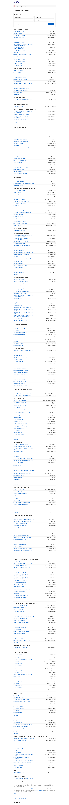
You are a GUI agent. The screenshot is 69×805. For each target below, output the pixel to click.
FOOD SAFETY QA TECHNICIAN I (19, 627)
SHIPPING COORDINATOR (18, 571)
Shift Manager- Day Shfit (18, 533)
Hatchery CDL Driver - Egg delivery (20, 139)
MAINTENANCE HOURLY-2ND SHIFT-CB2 (21, 254)
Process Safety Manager (18, 185)
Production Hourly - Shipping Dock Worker (22, 283)
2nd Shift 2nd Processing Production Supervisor (23, 75)
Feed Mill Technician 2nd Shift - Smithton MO (22, 411)
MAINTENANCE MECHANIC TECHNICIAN (21, 269)
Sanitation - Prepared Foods (19, 334)
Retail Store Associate (17, 663)
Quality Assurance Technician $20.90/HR (21, 636)
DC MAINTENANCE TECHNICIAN (20, 580)
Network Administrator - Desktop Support (22, 393)
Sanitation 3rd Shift (17, 326)
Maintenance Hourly (17, 260)
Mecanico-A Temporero (18, 421)
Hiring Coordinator (17, 366)
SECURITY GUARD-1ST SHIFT (19, 74)
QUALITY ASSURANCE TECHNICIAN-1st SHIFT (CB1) (23, 616)
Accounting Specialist (17, 33)
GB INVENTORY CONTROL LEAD (20, 79)
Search (51, 24)
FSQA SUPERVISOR (17, 614)
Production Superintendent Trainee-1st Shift (22, 550)
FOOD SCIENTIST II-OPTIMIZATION (20, 647)
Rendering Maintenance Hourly (19, 243)
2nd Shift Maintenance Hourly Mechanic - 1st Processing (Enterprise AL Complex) (22, 236)
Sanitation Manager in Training (19, 695)
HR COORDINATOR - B (18, 70)
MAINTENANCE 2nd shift (18, 453)
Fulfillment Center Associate (19, 230)
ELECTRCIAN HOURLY (17, 261)
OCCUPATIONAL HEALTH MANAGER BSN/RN (22, 219)
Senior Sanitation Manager (18, 697)
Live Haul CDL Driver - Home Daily (20, 173)
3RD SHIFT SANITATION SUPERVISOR (21, 201)
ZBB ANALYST (16, 94)
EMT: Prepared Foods (17, 511)
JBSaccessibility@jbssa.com (31, 788)
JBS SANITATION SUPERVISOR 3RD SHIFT (21, 699)
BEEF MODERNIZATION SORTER (20, 605)
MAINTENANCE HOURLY (18, 250)
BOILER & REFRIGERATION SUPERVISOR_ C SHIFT (23, 458)
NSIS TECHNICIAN (17, 629)
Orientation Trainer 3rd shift (19, 379)
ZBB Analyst (15, 52)
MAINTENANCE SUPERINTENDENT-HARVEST (22, 473)
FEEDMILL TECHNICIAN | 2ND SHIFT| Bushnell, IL (23, 288)
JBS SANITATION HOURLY (18, 704)
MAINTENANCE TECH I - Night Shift (20, 241)
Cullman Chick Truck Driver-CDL (19, 160)
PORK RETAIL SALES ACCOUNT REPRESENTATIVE (23, 674)
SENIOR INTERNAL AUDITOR (19, 59)
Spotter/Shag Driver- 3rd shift (19, 137)
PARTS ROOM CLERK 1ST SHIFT (19, 77)
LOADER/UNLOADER (17, 85)
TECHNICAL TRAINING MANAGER (20, 365)
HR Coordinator (16, 377)
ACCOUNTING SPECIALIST (18, 42)
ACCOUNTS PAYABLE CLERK (19, 50)
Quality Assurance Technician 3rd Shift (21, 631)
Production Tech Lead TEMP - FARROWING (22, 307)
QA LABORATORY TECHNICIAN (19, 607)
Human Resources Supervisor (19, 368)
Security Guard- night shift (18, 218)
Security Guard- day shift (18, 216)
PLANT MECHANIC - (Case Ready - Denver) (22, 258)
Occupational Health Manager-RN (20, 495)
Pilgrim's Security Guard (18, 512)
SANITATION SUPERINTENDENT (20, 565)
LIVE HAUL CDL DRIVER (18, 143)
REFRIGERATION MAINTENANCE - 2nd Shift (22, 249)
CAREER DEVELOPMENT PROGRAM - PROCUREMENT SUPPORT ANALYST (20, 744)
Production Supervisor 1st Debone (20, 517)
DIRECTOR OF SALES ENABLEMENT (20, 124)
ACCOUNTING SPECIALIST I (19, 35)
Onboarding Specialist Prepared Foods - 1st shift (23, 376)
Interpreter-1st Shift (17, 359)
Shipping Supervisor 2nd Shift (19, 539)
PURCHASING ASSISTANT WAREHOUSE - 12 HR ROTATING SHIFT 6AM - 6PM (23, 45)
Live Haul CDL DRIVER (17, 162)
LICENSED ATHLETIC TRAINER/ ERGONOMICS (22, 212)
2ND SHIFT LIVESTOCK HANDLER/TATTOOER (22, 101)
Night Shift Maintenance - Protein (20, 265)
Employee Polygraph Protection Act (18, 793)
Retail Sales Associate (17, 654)
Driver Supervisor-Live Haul (19, 428)
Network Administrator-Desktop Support (21, 391)
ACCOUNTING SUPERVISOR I (19, 61)
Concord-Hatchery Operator (19, 289)
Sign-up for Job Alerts (28, 778)
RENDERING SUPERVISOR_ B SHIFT (20, 523)
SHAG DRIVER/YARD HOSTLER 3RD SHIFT (21, 589)
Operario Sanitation (17, 338)
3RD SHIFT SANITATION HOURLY (20, 197)
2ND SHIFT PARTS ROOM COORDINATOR (21, 567)
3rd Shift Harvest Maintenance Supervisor (21, 468)
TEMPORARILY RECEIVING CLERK (20, 747)
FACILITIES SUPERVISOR (18, 106)
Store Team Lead (16, 656)
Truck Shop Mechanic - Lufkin (19, 481)
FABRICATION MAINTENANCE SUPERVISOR (22, 446)
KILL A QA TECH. (16, 613)
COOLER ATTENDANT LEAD (19, 92)
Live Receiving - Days (17, 298)
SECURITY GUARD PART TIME (19, 131)
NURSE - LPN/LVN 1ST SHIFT (19, 489)
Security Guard (16, 196)
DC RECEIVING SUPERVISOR (19, 588)
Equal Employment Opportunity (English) (19, 796)
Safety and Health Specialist (19, 208)
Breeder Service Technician (18, 434)
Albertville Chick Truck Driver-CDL (20, 158)
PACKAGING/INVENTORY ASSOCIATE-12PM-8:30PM (23, 83)
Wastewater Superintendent (19, 190)
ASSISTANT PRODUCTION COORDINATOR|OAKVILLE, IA (19, 48)
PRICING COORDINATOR (18, 63)
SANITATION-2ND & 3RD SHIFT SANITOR (21, 595)
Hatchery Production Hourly (19, 409)
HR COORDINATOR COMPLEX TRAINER (21, 88)
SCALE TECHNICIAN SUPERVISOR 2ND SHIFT (22, 395)
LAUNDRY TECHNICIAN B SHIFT (19, 742)
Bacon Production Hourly (18, 279)
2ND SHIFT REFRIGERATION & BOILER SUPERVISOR (23, 460)
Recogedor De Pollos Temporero (20, 423)
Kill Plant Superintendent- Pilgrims (20, 525)
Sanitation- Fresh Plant (18, 343)
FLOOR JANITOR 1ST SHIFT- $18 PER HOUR (22, 302)
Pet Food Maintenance (18, 483)
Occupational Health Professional (20, 493)
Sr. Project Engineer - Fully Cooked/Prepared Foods (23, 183)
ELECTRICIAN (16, 256)
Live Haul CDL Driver (17, 164)
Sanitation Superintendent (18, 703)
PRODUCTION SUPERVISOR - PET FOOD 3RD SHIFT (23, 519)
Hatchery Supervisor (17, 432)
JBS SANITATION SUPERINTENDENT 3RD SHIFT (23, 724)
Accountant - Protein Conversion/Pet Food (22, 54)
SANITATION (16, 330)
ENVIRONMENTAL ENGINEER (19, 199)
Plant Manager (16, 527)
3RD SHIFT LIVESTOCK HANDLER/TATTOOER (22, 99)
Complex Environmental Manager (20, 210)
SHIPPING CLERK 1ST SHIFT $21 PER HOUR (22, 762)
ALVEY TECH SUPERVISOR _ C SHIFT (20, 444)
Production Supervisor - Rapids (19, 597)
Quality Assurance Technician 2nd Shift (21, 622)
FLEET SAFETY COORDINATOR (19, 207)
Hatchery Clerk (16, 436)
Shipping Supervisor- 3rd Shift (19, 582)
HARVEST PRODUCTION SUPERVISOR (21, 569)
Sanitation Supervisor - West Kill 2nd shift (21, 701)
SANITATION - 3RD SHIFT (18, 708)
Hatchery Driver (16, 145)
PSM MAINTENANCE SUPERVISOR (20, 467)
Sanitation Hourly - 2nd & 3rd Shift (20, 332)
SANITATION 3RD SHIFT (18, 706)
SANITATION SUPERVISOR (18, 717)
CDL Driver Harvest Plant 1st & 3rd (20, 166)
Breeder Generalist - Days (18, 156)
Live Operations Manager (18, 425)
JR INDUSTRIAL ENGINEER (18, 181)
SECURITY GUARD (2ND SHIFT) (19, 87)
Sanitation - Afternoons (18, 345)
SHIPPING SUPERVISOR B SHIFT (19, 544)
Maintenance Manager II (18, 451)
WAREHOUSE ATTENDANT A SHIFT (20, 300)
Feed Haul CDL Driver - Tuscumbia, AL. (21, 154)
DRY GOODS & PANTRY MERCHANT (20, 764)
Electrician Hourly (17, 479)
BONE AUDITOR (16, 599)
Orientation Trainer (17, 363)
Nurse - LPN (15, 506)
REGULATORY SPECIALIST (18, 649)
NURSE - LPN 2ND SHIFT (18, 491)
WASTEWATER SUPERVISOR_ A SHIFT (21, 462)
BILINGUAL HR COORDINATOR (19, 354)
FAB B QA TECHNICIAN (18, 609)
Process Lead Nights (17, 305)
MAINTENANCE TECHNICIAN (19, 271)
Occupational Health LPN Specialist (20, 504)
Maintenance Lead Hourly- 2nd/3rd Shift (21, 245)
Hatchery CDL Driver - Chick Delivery (20, 141)
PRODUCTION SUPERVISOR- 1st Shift (21, 535)
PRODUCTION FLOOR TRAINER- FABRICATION (22, 563)
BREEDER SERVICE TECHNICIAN (19, 405)
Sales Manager (16, 683)
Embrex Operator (17, 417)
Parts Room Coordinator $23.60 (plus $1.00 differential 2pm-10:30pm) (22, 239)
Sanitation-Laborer (17, 81)
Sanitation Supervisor (17, 712)
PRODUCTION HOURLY (18, 318)
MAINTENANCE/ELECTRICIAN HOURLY (21, 247)
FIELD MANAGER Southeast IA (19, 402)
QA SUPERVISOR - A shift (18, 625)
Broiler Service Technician (18, 543)
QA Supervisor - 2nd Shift (18, 611)
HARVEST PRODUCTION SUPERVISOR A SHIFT (22, 521)
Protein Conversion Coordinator (20, 584)
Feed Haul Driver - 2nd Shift (19, 171)
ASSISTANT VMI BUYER (18, 129)
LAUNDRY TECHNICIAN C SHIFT (19, 740)
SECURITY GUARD (17, 72)
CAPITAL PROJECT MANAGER (19, 180)
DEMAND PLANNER (17, 750)
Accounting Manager (17, 56)
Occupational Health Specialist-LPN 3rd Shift (22, 497)
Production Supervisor (18, 593)
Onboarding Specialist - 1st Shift (19, 381)
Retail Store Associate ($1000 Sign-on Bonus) (22, 659)
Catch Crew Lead (16, 407)
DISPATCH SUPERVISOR (18, 419)
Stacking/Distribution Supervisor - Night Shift (22, 548)
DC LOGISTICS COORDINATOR (19, 546)
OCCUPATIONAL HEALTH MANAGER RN (21, 502)
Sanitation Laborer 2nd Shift (19, 336)
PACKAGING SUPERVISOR (18, 541)
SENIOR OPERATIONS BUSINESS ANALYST (22, 114)
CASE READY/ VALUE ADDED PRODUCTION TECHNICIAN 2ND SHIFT (22, 575)
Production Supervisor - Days (19, 591)
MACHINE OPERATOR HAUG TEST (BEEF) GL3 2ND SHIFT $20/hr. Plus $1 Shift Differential (23, 316)
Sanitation (15, 341)
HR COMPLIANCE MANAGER (19, 383)
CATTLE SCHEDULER (17, 767)
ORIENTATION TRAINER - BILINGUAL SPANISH (23, 350)
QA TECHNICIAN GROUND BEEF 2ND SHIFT (22, 640)
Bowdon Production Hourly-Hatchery (20, 281)
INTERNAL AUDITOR (17, 65)
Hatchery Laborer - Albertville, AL (20, 426)
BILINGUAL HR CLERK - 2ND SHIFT (20, 357)
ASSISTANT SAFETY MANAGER (19, 221)
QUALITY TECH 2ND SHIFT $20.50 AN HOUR (22, 624)
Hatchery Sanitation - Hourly (19, 328)
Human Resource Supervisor (19, 374)
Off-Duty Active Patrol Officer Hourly (20, 223)
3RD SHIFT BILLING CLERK (18, 31)
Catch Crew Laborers (17, 437)
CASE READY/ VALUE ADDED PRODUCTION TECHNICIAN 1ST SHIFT (22, 578)
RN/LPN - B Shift (16, 500)
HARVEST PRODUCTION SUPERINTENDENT (22, 537)
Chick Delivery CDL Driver (18, 169)
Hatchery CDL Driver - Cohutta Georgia (21, 147)
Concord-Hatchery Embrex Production (21, 291)
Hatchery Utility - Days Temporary (20, 293)
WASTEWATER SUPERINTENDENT (20, 532)
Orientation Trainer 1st (18, 352)
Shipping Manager (17, 552)
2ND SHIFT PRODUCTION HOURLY (20, 320)
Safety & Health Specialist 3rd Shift (20, 498)
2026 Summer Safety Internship (19, 203)
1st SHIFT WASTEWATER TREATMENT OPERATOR (23, 738)
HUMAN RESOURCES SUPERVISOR (20, 385)
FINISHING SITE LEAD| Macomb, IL (20, 400)
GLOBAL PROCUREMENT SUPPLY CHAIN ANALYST (23, 760)
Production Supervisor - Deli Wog (20, 572)
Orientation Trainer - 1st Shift (19, 361)
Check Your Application (18, 778)
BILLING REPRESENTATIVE (18, 37)
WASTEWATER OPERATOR (18, 194)
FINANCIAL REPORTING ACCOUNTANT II (21, 58)
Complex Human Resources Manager (21, 370)
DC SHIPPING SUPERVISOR (18, 586)
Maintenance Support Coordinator (20, 90)
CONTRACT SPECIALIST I (18, 772)
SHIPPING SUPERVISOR (18, 765)
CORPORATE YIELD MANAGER (19, 119)
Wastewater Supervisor (18, 214)
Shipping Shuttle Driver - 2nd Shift (20, 136)
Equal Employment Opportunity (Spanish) (19, 798)
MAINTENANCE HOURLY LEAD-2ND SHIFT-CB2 (23, 252)
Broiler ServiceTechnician (18, 415)
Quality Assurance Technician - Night (20, 638)
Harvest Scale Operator (18, 561)
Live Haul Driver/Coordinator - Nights (21, 167)
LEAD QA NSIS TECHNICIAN (19, 620)
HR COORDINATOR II (17, 355)
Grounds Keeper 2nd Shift (18, 475)
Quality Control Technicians (19, 633)
